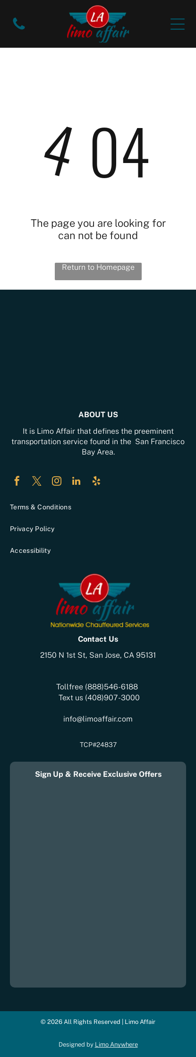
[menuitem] (98, 507)
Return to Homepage (98, 267)
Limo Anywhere (116, 1044)
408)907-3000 (113, 697)
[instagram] (57, 482)
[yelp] (96, 482)
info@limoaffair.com (98, 718)
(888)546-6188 (111, 686)
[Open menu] (177, 24)
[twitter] (37, 482)
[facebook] (17, 482)
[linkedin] (76, 482)
